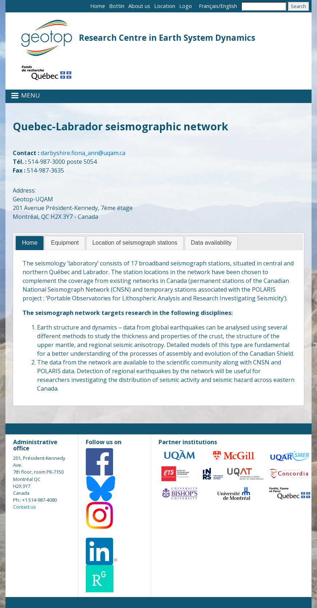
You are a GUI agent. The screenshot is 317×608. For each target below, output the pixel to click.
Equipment (65, 243)
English (228, 6)
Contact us (24, 507)
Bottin (116, 6)
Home (97, 6)
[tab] (30, 243)
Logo (185, 6)
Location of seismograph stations (134, 243)
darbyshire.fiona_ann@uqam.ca (83, 153)
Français (208, 6)
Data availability (211, 243)
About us (139, 6)
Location (164, 6)
